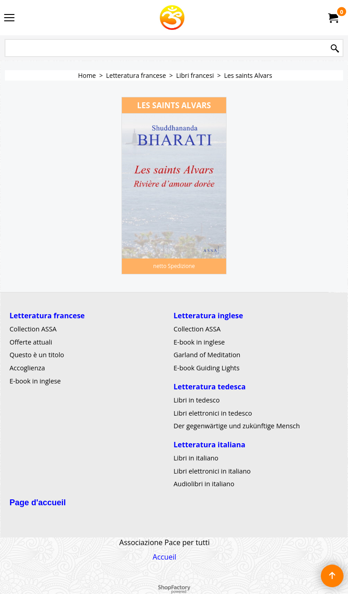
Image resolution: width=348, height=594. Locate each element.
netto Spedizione (174, 265)
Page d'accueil (38, 502)
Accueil (164, 557)
